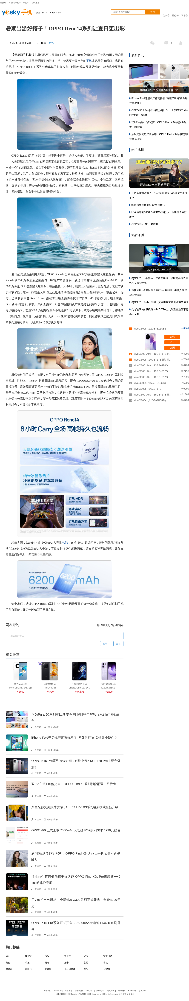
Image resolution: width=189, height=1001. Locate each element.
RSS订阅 (132, 991)
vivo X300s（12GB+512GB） (150, 328)
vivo (86, 956)
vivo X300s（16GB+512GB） (150, 383)
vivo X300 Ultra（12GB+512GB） (153, 371)
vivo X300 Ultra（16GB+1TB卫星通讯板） (153, 354)
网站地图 (100, 991)
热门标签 (13, 947)
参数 (172, 336)
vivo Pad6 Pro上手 (159, 270)
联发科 (48, 969)
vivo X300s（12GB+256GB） (150, 400)
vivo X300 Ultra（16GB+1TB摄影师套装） (153, 394)
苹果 (27, 962)
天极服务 (68, 991)
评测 (172, 347)
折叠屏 (67, 956)
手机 (16, 12)
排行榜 (175, 12)
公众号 (166, 12)
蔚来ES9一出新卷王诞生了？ (159, 184)
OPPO (28, 956)
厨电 (47, 962)
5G (7, 956)
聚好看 (9, 969)
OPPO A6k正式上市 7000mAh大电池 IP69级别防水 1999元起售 (75, 830)
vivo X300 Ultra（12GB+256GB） (153, 365)
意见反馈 (142, 991)
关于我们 (47, 991)
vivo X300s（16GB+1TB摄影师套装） (153, 359)
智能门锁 (107, 956)
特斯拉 (28, 969)
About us (58, 991)
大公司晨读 (69, 969)
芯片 (86, 962)
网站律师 (111, 991)
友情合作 (121, 991)
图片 (172, 342)
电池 (65, 542)
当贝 (47, 956)
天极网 (3, 3)
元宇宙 (106, 969)
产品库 (26, 3)
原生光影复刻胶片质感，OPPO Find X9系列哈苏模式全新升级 (74, 807)
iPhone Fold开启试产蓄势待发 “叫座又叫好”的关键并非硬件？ (74, 737)
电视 (8, 962)
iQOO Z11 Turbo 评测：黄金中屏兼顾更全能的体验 (160, 302)
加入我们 (89, 991)
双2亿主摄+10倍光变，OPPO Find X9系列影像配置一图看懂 (73, 784)
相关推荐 (13, 655)
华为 (86, 969)
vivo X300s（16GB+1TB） (149, 388)
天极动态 (79, 991)
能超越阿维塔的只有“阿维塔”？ (148, 205)
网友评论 (13, 625)
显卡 (66, 962)
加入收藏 (35, 3)
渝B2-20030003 (63, 994)
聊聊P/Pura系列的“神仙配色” (159, 90)
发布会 (184, 12)
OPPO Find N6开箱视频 (144, 224)
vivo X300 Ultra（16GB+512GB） (153, 377)
